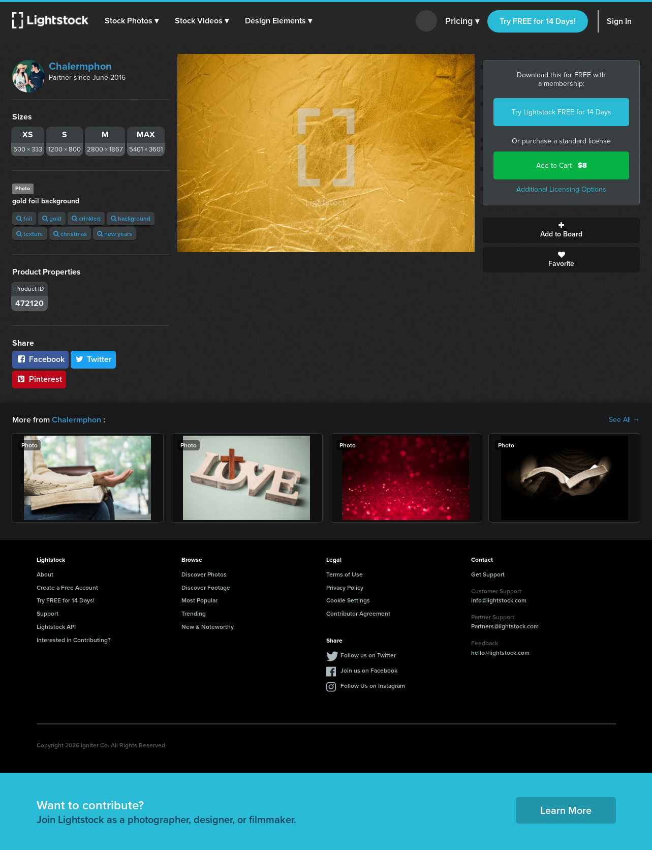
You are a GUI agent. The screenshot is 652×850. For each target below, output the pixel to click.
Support (47, 613)
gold (51, 218)
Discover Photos (204, 574)
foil (24, 218)
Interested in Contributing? (74, 639)
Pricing (462, 21)
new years (114, 233)
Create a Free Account (67, 587)
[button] (132, 21)
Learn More (566, 810)
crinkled (86, 218)
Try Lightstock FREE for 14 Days (561, 112)
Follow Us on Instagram (372, 685)
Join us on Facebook (368, 670)
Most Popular (199, 600)
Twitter (93, 359)
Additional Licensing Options (561, 189)
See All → (624, 420)
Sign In (619, 21)
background (130, 218)
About (45, 574)
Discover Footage (205, 587)
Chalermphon (80, 66)
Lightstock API (56, 626)
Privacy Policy (344, 587)
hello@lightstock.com (500, 652)
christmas (70, 233)
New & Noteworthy (207, 626)
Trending (193, 613)
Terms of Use (344, 574)
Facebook (40, 359)
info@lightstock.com (498, 600)
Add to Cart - (561, 165)
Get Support (488, 574)
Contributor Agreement (358, 613)
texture (29, 233)
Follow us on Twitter (368, 655)
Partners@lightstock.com (505, 626)
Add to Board (561, 230)
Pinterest (39, 379)
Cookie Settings (348, 600)
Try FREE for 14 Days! (538, 21)
